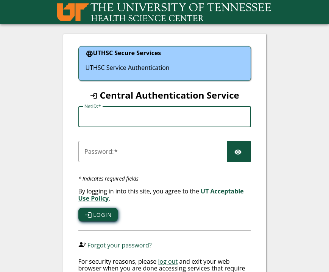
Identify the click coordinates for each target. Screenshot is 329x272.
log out (168, 261)
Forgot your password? (119, 245)
